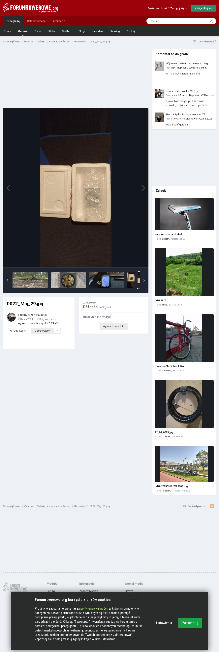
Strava (129, 591)
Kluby (51, 31)
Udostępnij (18, 330)
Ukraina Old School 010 (169, 366)
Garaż (38, 31)
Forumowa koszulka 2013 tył (182, 91)
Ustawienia (164, 623)
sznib (164, 304)
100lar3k (41, 314)
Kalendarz (97, 31)
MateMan (166, 370)
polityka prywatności (94, 608)
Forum (7, 31)
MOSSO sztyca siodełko (169, 234)
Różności (90, 307)
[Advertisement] (75, 77)
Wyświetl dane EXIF (114, 326)
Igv (173, 68)
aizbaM (165, 239)
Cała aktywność (36, 21)
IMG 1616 (160, 300)
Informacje (59, 21)
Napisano (192, 67)
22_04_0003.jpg (164, 432)
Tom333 (176, 118)
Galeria (23, 33)
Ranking (115, 31)
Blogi (82, 31)
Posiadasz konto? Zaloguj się (167, 8)
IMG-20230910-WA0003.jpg (171, 486)
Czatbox (67, 31)
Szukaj (131, 31)
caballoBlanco (179, 95)
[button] (7, 280)
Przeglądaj (13, 21)
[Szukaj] (167, 21)
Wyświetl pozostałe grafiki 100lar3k (38, 323)
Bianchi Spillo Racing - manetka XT (185, 114)
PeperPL (166, 490)
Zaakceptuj (190, 623)
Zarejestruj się (203, 8)
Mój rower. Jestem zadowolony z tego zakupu (187, 64)
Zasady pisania (88, 591)
